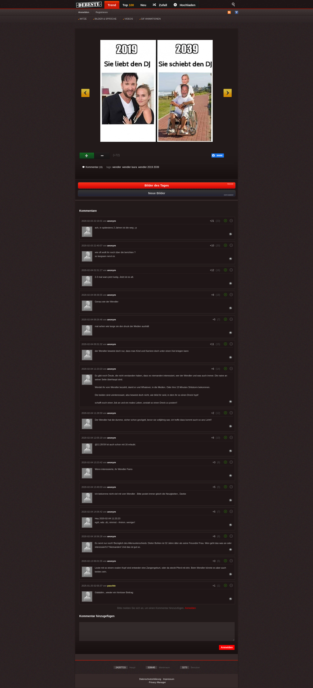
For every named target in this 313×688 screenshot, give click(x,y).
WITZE (82, 19)
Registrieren (102, 12)
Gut (87, 155)
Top (128, 5)
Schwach (102, 155)
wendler (116, 167)
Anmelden (83, 12)
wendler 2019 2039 (148, 167)
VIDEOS (128, 19)
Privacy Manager (157, 682)
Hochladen (185, 5)
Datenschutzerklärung (150, 679)
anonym (111, 221)
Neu (143, 5)
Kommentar (92, 167)
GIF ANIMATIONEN (150, 19)
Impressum (168, 679)
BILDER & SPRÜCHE (104, 19)
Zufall (160, 5)
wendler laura (129, 167)
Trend (112, 5)
